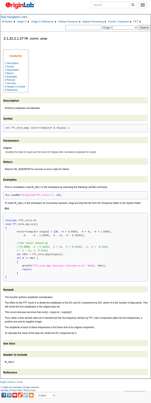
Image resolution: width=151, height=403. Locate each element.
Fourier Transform (118, 21)
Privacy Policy (16, 390)
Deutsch (11, 382)
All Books (7, 21)
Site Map (4, 390)
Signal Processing (93, 21)
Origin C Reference (42, 21)
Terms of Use (29, 390)
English (3, 382)
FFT (135, 21)
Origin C (22, 21)
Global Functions (68, 21)
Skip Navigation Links (14, 17)
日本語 (20, 382)
